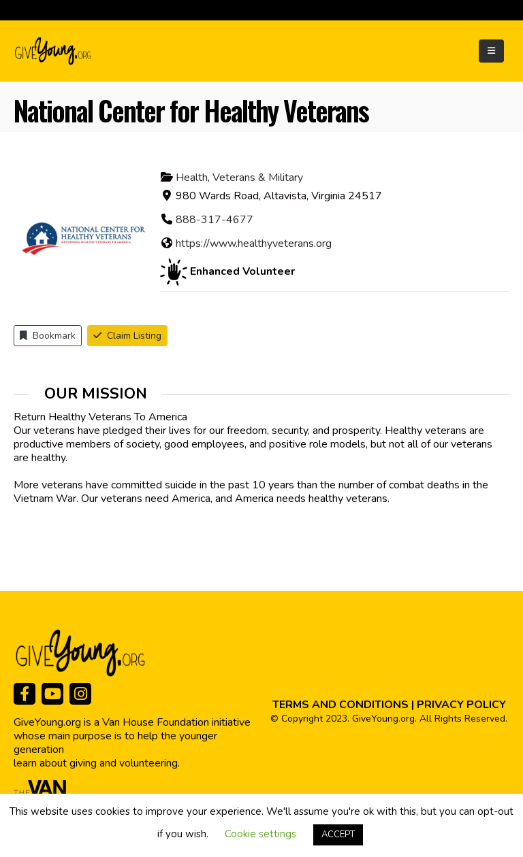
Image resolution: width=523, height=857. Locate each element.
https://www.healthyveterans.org (254, 243)
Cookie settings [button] (260, 834)
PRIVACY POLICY (461, 704)
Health (192, 177)
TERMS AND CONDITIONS (340, 704)
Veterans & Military (257, 177)
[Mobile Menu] (491, 51)
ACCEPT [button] (338, 834)
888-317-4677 (214, 219)
